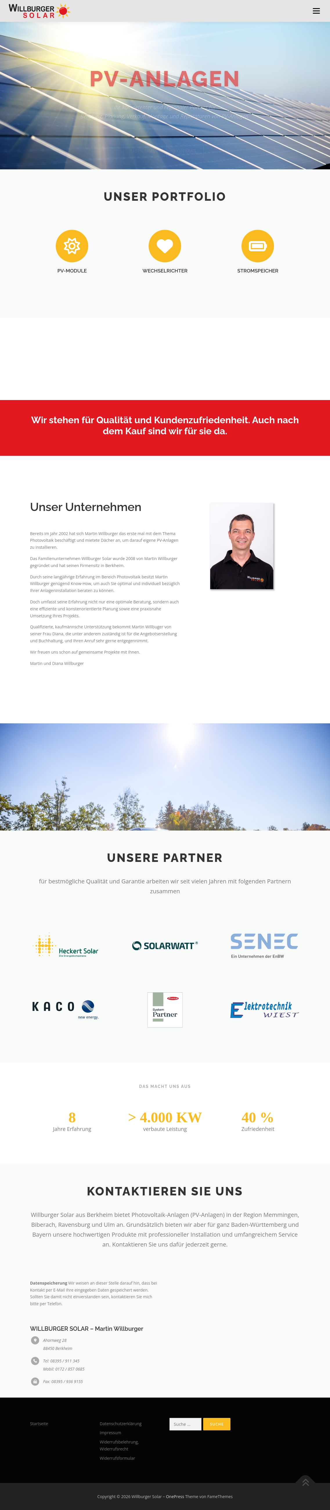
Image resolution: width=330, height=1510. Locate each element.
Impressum (110, 1432)
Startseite (39, 1423)
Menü (316, 11)
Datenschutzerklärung (121, 1423)
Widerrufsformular (117, 1458)
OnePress (175, 1496)
